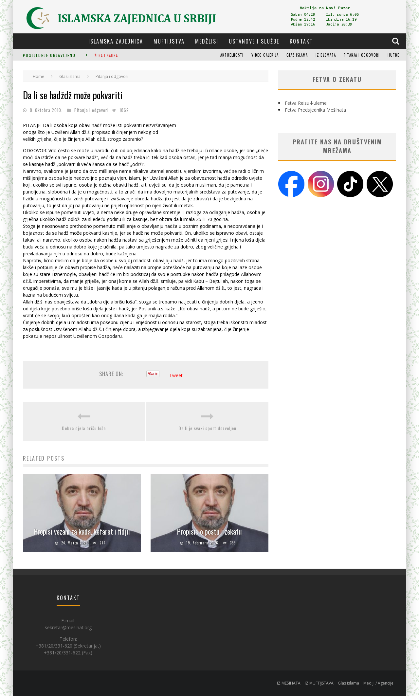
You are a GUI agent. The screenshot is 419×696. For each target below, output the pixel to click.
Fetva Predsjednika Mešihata (315, 110)
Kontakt (301, 41)
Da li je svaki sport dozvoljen (207, 428)
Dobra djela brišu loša (84, 428)
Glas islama (297, 55)
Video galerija (265, 55)
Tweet (176, 375)
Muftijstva (169, 41)
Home (38, 76)
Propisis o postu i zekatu (209, 531)
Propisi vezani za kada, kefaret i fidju (82, 531)
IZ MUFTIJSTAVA (319, 683)
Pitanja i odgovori (362, 55)
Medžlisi (206, 41)
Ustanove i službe (254, 41)
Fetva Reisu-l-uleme (306, 103)
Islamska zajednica (115, 41)
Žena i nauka (106, 55)
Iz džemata (326, 55)
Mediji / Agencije (378, 683)
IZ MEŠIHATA (289, 683)
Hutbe (393, 55)
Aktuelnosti (232, 55)
